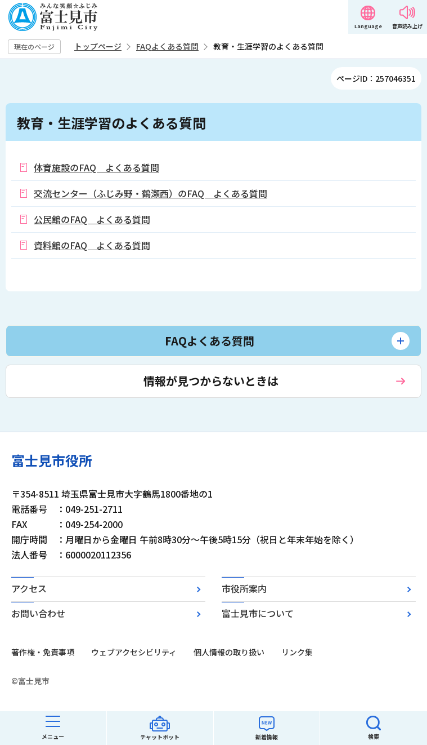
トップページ (98, 46)
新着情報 (266, 737)
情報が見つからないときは (210, 380)
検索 (373, 736)
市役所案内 (244, 588)
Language (368, 26)
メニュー (53, 736)
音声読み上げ (407, 26)
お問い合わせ (38, 613)
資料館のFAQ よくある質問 (92, 245)
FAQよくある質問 (167, 46)
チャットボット (159, 737)
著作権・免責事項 (42, 652)
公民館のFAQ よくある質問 (92, 219)
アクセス (29, 588)
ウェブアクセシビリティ (134, 652)
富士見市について (258, 613)
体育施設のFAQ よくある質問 (96, 167)
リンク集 (297, 652)
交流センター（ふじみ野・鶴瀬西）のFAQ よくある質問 (150, 193)
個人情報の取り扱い (229, 652)
